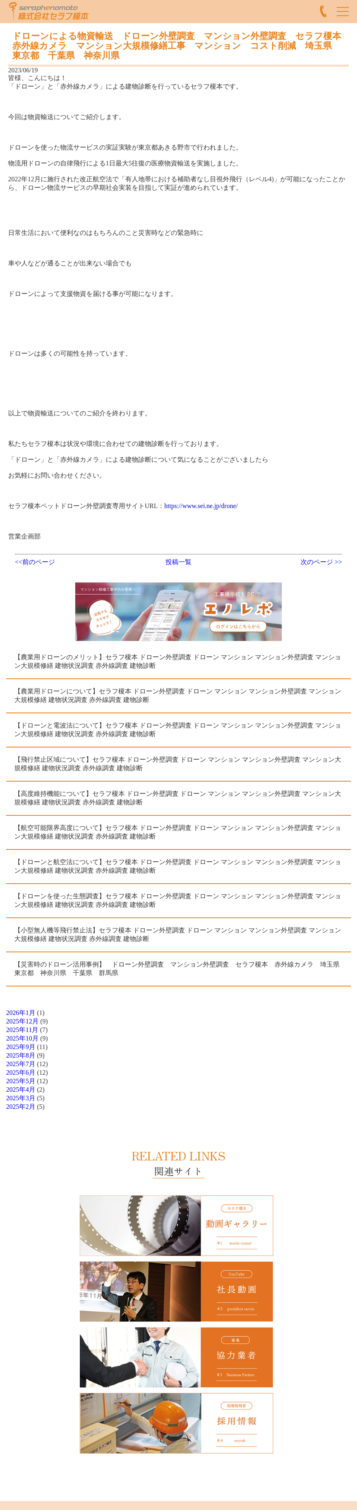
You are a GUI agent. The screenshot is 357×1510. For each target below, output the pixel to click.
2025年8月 (20, 1055)
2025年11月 (22, 1029)
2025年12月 (22, 1021)
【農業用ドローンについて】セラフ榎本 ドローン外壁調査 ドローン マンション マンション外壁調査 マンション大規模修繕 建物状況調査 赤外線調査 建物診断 (177, 695)
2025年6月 (20, 1072)
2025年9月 (20, 1046)
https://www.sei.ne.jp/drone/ (201, 505)
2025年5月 (20, 1081)
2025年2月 (20, 1106)
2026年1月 (20, 1012)
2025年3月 (20, 1098)
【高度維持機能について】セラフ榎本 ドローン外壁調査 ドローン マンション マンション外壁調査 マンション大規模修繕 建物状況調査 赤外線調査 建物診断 (177, 798)
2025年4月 (20, 1089)
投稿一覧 (178, 561)
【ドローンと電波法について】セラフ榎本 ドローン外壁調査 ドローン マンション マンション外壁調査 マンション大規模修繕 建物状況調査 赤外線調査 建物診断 (177, 729)
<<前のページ (35, 561)
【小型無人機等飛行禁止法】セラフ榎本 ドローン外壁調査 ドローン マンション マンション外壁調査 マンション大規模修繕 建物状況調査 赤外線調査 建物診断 (177, 934)
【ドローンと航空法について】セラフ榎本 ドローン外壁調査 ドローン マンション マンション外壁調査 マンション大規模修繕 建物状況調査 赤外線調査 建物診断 (177, 866)
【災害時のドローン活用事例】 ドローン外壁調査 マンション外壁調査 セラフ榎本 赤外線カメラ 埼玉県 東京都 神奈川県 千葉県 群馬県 (180, 968)
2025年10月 (22, 1038)
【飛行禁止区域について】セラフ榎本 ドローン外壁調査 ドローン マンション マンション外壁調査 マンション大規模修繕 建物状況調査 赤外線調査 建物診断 (177, 763)
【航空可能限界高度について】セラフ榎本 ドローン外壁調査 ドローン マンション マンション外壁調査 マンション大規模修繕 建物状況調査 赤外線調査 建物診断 (177, 832)
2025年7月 (20, 1063)
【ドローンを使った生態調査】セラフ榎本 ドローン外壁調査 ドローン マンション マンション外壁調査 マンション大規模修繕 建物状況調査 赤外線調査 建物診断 (177, 900)
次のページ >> (321, 561)
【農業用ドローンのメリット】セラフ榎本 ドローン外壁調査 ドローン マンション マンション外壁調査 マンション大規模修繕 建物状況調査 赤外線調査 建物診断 (177, 661)
